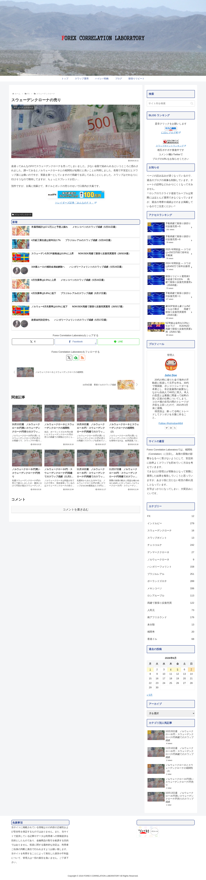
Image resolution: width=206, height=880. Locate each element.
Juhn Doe (171, 375)
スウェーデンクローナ (22, 215)
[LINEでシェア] (118, 342)
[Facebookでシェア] (76, 342)
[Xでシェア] (33, 342)
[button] (191, 103)
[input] (171, 103)
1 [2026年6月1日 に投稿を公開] (150, 669)
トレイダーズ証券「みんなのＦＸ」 (75, 202)
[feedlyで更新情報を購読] (76, 358)
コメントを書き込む (76, 509)
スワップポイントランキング (171, 146)
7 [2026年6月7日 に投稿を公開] (191, 669)
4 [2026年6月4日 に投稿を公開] (170, 669)
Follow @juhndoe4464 (171, 423)
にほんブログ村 (171, 132)
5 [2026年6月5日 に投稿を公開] (177, 669)
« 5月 (150, 695)
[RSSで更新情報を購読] (82, 358)
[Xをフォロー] (69, 358)
